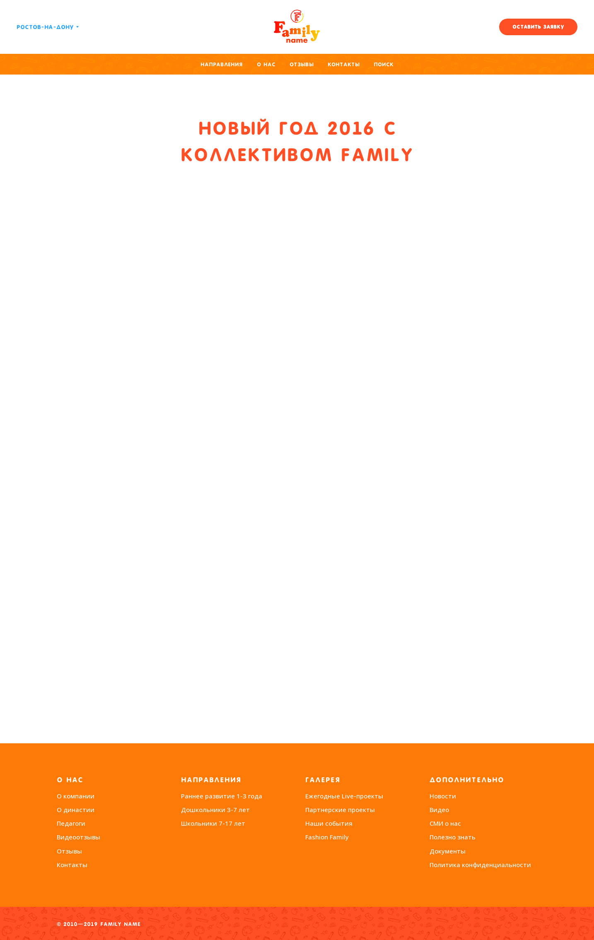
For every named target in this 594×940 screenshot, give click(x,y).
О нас (266, 64)
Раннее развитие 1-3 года (221, 796)
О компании (75, 796)
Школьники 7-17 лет (213, 823)
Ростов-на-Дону (45, 27)
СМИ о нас (445, 823)
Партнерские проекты (340, 809)
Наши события (329, 823)
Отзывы (302, 64)
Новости (443, 796)
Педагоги (71, 823)
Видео (439, 809)
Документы (448, 851)
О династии (75, 809)
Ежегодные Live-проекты (344, 796)
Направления (221, 64)
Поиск (384, 64)
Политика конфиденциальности (480, 864)
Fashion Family (327, 837)
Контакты (344, 64)
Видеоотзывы (78, 837)
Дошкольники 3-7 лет (215, 809)
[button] (538, 27)
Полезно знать (453, 837)
